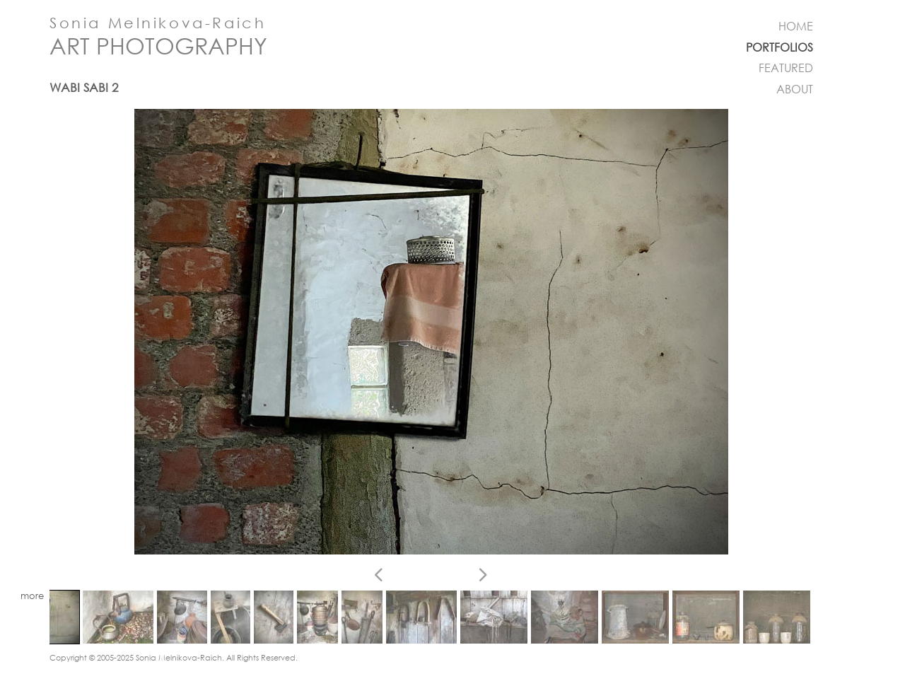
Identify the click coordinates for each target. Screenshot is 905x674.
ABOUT (794, 89)
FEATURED (786, 68)
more (32, 596)
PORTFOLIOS (779, 47)
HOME (795, 26)
